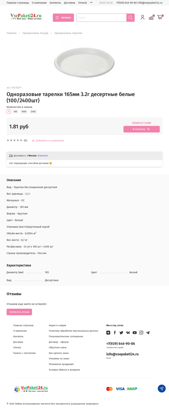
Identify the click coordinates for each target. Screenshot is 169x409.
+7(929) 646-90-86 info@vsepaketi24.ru (139, 2)
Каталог (63, 17)
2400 (33, 111)
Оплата (82, 2)
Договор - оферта (59, 342)
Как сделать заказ (59, 353)
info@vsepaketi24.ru (122, 354)
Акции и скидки (57, 325)
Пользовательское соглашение (66, 336)
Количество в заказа (19, 107)
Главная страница (18, 2)
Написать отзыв (19, 311)
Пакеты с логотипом (24, 353)
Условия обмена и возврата (64, 369)
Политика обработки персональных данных (73, 330)
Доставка (69, 2)
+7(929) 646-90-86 (120, 344)
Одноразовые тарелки (68, 33)
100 (15, 111)
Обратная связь (58, 347)
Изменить (43, 155)
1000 (23, 111)
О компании (39, 2)
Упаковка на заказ (59, 358)
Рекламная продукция (61, 364)
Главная (12, 33)
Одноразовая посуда (35, 33)
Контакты (55, 2)
